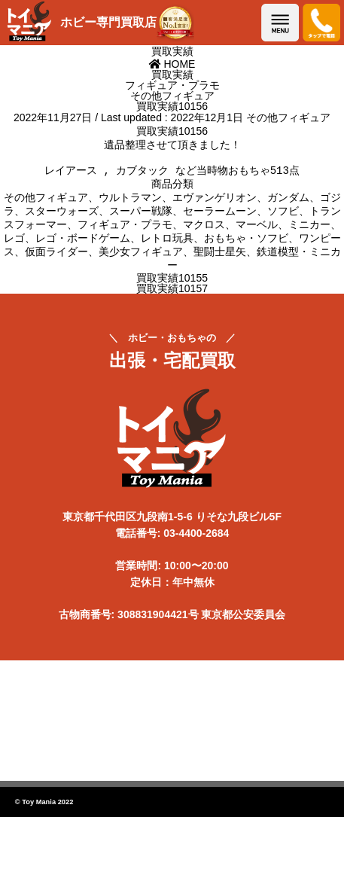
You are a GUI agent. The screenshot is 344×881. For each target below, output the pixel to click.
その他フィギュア (288, 117)
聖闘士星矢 (219, 257)
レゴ (14, 243)
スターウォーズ (62, 216)
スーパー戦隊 (140, 216)
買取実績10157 (172, 294)
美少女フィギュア (141, 257)
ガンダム (288, 203)
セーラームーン (220, 216)
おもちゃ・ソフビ (246, 243)
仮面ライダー (56, 257)
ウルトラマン (130, 203)
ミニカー (309, 230)
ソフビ (283, 216)
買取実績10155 (172, 283)
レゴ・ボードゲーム (82, 243)
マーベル (257, 230)
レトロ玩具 (167, 243)
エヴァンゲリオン (214, 203)
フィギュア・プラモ (125, 230)
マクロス (204, 230)
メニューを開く (280, 22)
